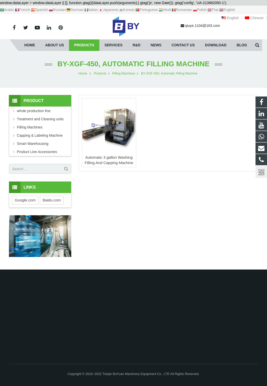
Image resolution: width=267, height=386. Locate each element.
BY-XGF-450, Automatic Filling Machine (133, 64)
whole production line (34, 111)
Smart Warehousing (32, 144)
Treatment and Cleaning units (40, 119)
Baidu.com (52, 200)
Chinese (254, 18)
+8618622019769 (155, 299)
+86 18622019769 (155, 306)
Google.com (25, 200)
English (230, 18)
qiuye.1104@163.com (159, 314)
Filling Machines (29, 127)
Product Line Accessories (37, 152)
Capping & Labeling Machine (40, 135)
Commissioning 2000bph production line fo (44, 298)
